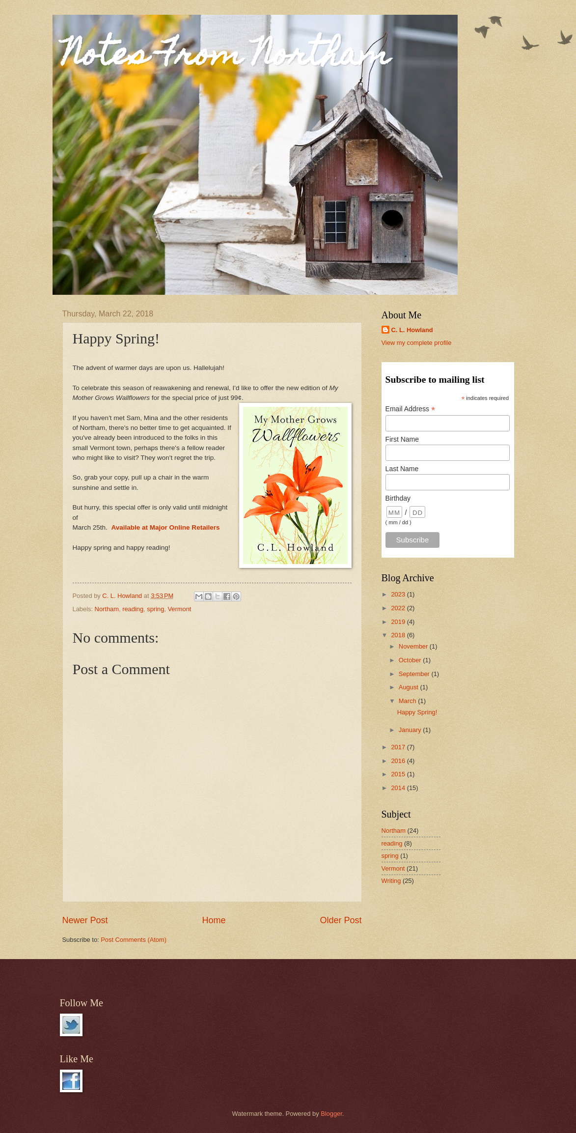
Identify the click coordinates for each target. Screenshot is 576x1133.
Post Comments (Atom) (133, 939)
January (411, 730)
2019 (399, 621)
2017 (399, 747)
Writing (391, 880)
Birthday (398, 498)
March (408, 701)
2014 (399, 788)
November (414, 646)
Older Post (340, 920)
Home (213, 920)
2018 (399, 635)
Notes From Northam (226, 57)
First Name (402, 439)
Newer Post (85, 920)
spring (155, 609)
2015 (399, 774)
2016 (399, 761)
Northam (107, 609)
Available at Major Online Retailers (165, 527)
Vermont (179, 609)
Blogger (331, 1113)
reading (132, 609)
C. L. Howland (412, 330)
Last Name (402, 469)
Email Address (410, 409)
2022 (399, 608)
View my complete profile (417, 342)
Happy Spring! (417, 712)
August (409, 687)
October (411, 660)
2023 (399, 594)
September (415, 674)
